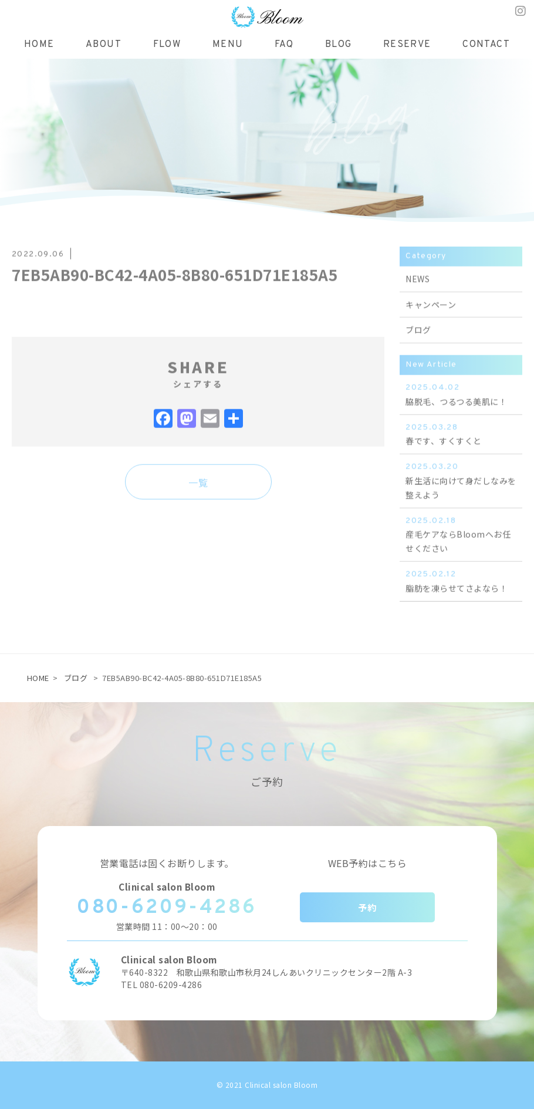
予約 (367, 907)
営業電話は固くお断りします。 (167, 863)
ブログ (76, 677)
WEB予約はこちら (367, 863)
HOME (38, 677)
